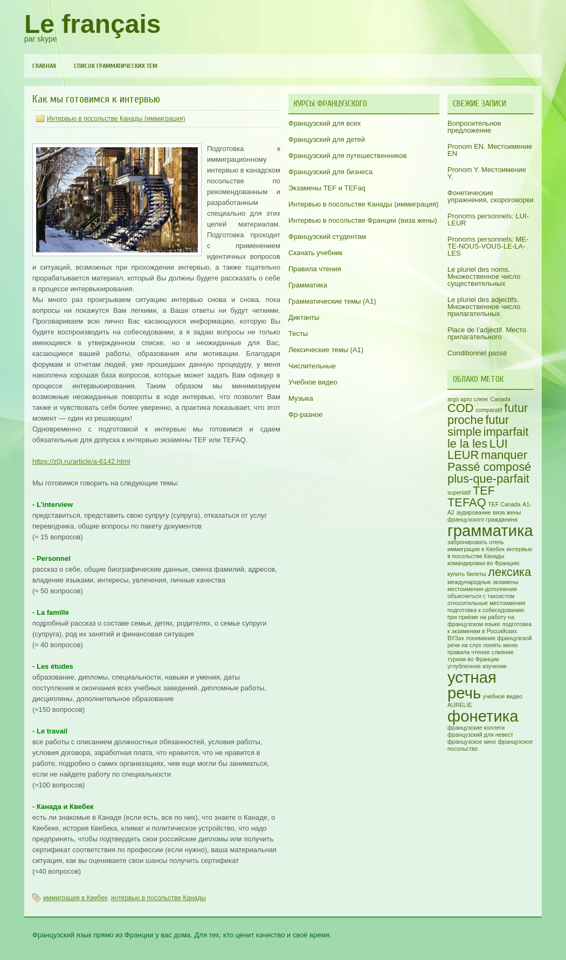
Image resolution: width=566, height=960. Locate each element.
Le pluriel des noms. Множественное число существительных (483, 276)
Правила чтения (314, 269)
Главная (44, 66)
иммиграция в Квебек (75, 898)
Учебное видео (312, 382)
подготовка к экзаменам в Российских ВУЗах (489, 631)
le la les (467, 443)
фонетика (483, 716)
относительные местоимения (486, 603)
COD (460, 408)
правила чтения (468, 652)
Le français (92, 24)
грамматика (490, 530)
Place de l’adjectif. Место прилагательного (486, 333)
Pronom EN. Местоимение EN (489, 149)
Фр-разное (305, 414)
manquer (504, 455)
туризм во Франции (473, 659)
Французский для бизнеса (330, 172)
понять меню (501, 645)
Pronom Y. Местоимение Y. (486, 173)
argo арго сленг (467, 399)
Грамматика (307, 285)
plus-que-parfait (488, 478)
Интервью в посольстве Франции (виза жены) (362, 220)
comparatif (488, 410)
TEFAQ (466, 502)
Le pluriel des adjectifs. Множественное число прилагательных (483, 307)
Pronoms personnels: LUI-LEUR (488, 219)
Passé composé (489, 467)
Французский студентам (327, 236)
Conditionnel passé (477, 353)
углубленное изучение (477, 666)
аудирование (474, 512)
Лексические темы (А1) (325, 350)
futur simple (478, 425)
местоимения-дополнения (482, 589)
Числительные (312, 366)
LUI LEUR (477, 449)
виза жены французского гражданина (484, 516)
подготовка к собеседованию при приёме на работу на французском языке (485, 617)
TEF (484, 490)
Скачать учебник (315, 253)
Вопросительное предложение (474, 126)
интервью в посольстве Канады (158, 898)
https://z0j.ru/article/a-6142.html (81, 461)
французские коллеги (476, 727)
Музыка (300, 398)
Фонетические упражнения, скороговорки (490, 196)
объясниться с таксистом (480, 596)
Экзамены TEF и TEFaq (326, 188)
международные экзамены (483, 582)
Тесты (298, 334)
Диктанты (303, 317)
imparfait (506, 431)
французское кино (471, 741)
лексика (509, 572)
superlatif (459, 492)
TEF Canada (504, 504)
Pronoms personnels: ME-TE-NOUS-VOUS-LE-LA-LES (487, 246)
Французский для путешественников (347, 156)
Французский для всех (324, 123)
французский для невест (480, 734)
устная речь (471, 685)
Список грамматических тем (115, 66)
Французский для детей (326, 139)
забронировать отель (475, 542)
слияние (503, 652)
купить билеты (466, 574)
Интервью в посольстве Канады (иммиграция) (116, 118)
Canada (500, 399)
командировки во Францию (483, 563)
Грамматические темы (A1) (332, 301)
